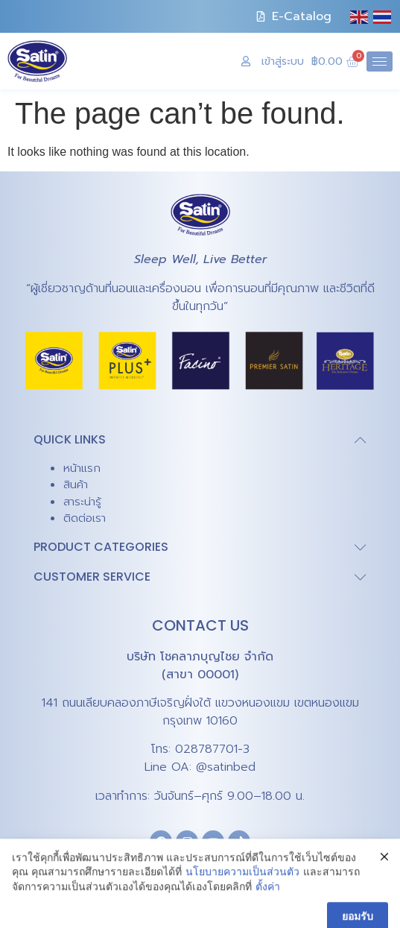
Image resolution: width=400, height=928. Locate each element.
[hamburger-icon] (379, 61)
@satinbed (225, 767)
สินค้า (75, 484)
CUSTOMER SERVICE (92, 576)
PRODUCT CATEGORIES (101, 546)
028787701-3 (212, 749)
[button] (200, 440)
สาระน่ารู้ (82, 501)
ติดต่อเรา (84, 518)
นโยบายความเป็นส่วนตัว (242, 901)
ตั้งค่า (267, 916)
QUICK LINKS (70, 439)
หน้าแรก (82, 468)
